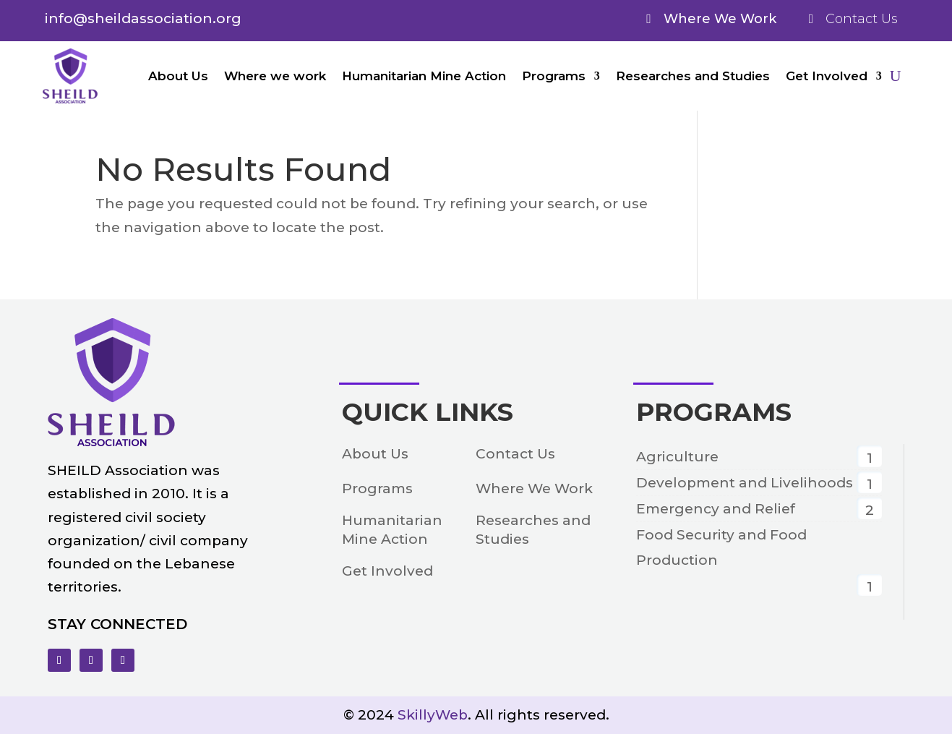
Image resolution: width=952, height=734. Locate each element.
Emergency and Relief (715, 508)
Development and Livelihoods (744, 482)
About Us (178, 76)
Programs (554, 76)
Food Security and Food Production (721, 547)
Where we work (275, 76)
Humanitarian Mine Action (424, 76)
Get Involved (826, 76)
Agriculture (677, 456)
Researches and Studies (693, 76)
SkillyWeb (433, 715)
